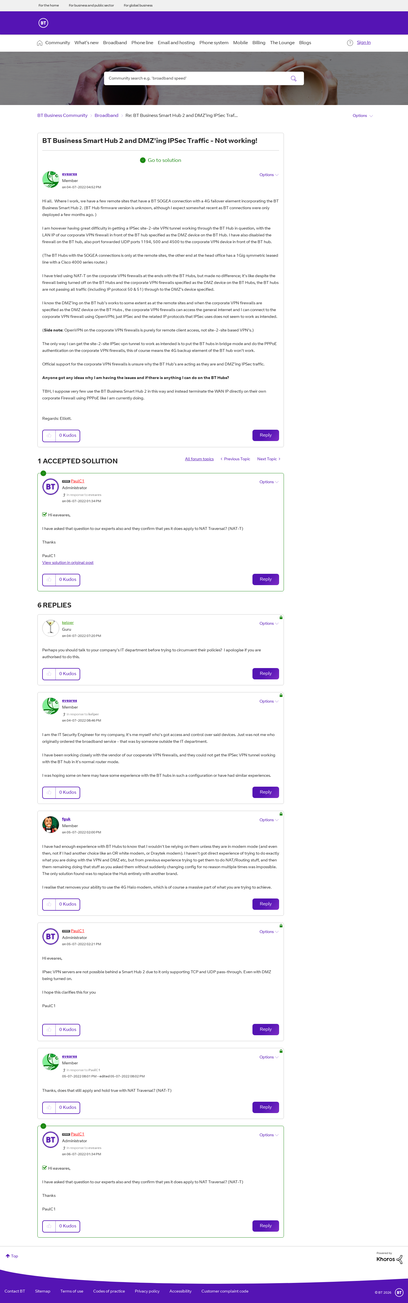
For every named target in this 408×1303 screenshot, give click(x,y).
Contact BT (15, 1292)
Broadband (115, 43)
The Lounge (282, 43)
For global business (138, 5)
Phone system (214, 43)
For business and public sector (91, 5)
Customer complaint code (224, 1292)
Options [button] (360, 116)
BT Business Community (62, 116)
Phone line (142, 43)
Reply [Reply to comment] (266, 579)
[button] (49, 435)
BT (399, 1292)
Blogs (305, 43)
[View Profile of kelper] (68, 623)
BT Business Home (43, 23)
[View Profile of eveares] (69, 174)
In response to (84, 495)
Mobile (240, 43)
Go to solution (164, 160)
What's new (87, 43)
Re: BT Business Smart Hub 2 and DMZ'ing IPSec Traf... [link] (182, 116)
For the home (49, 5)
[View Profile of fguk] (66, 819)
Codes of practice (109, 1292)
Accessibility (180, 1292)
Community (57, 43)
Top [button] (14, 1257)
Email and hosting (176, 43)
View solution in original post (68, 563)
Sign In (364, 42)
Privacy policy (147, 1292)
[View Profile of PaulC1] (77, 481)
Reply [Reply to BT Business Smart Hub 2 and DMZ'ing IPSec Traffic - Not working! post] (266, 435)
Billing (258, 43)
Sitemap (42, 1292)
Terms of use (71, 1292)
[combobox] (204, 78)
